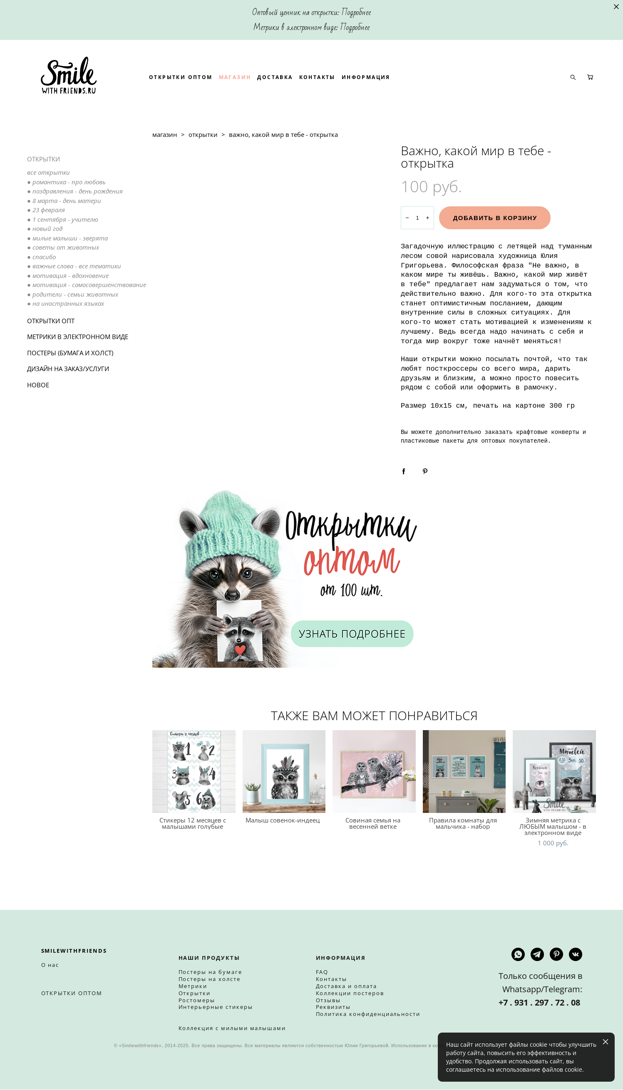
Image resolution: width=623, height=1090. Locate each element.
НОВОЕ (38, 412)
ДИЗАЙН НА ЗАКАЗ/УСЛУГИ (68, 396)
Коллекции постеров (350, 993)
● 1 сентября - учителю (62, 247)
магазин (164, 162)
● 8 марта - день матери (64, 228)
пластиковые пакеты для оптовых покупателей (474, 469)
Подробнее (356, 12)
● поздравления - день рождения (75, 219)
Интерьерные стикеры (216, 1007)
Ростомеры (197, 1000)
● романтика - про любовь (66, 209)
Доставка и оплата (346, 986)
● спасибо (41, 284)
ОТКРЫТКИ (43, 186)
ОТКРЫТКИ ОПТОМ (235, 91)
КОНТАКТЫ (372, 91)
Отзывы (328, 1000)
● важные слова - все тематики (74, 294)
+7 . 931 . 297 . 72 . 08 (540, 1002)
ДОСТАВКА (329, 91)
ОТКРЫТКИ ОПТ (50, 348)
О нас (50, 965)
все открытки (48, 200)
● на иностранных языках (65, 331)
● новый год (44, 256)
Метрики (193, 986)
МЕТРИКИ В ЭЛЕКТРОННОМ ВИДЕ (77, 364)
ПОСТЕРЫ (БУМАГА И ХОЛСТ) (70, 380)
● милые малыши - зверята (67, 265)
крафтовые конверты (547, 460)
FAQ (322, 972)
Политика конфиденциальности (368, 1014)
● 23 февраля (46, 237)
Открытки (195, 993)
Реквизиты (333, 1007)
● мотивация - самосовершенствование (86, 312)
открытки (203, 162)
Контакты (331, 979)
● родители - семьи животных (72, 321)
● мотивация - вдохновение (68, 303)
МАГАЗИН (289, 91)
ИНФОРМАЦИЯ (420, 91)
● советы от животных (63, 275)
